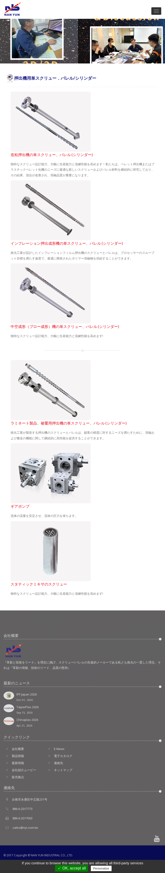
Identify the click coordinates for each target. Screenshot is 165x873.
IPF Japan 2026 (82, 732)
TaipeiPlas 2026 (82, 744)
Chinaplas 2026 (82, 757)
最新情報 (14, 791)
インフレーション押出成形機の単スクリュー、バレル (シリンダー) (67, 243)
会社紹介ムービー (20, 798)
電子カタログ (59, 784)
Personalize (101, 868)
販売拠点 (14, 805)
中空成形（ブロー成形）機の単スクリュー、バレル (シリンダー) (65, 326)
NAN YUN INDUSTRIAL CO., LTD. (52, 855)
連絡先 (54, 791)
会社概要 (14, 777)
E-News (55, 777)
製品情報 (14, 784)
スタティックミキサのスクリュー (39, 584)
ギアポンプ (20, 506)
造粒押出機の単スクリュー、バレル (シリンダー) (52, 155)
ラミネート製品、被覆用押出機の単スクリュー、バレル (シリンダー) (69, 423)
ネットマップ (59, 798)
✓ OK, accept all (71, 868)
